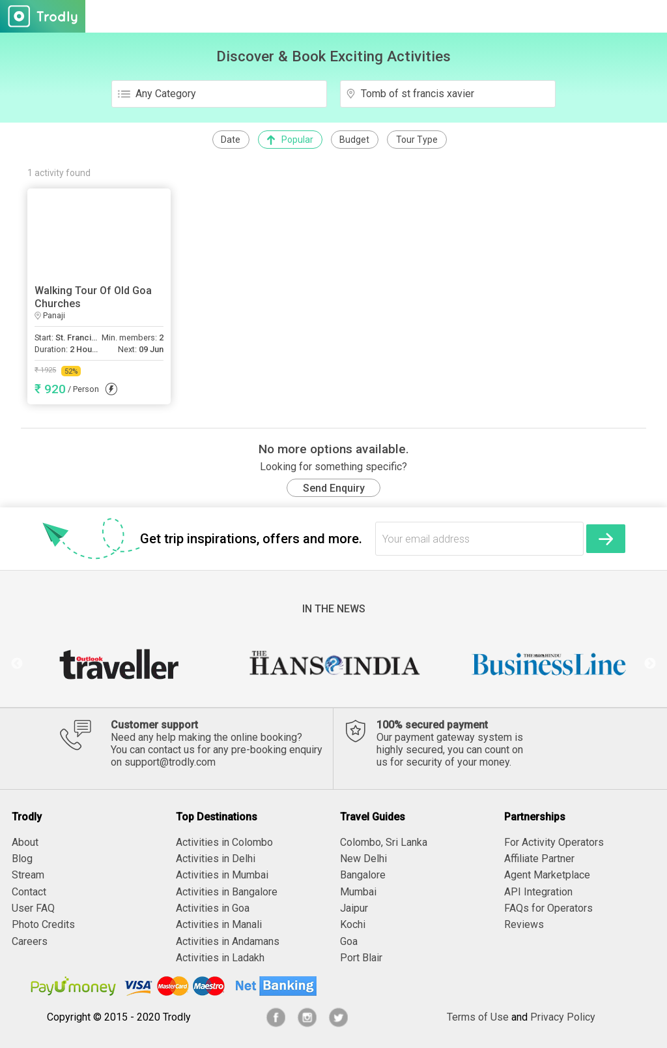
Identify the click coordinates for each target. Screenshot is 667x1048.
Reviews (524, 924)
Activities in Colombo (224, 842)
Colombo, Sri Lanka (383, 842)
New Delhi (363, 858)
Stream (28, 875)
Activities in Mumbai (222, 875)
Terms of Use (478, 1017)
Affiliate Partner (539, 858)
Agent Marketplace (547, 875)
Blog (22, 858)
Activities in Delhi (215, 858)
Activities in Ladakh (220, 957)
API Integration (538, 892)
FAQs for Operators (548, 908)
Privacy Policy (562, 1017)
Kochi (352, 924)
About (25, 842)
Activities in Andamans (227, 941)
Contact (29, 892)
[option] (118, 663)
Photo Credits (43, 924)
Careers (30, 941)
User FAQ (33, 908)
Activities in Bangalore (226, 892)
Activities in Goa (212, 908)
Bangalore (363, 875)
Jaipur (354, 908)
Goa (349, 941)
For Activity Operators (554, 842)
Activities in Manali (219, 924)
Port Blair (361, 957)
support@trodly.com (170, 762)
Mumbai (358, 892)
